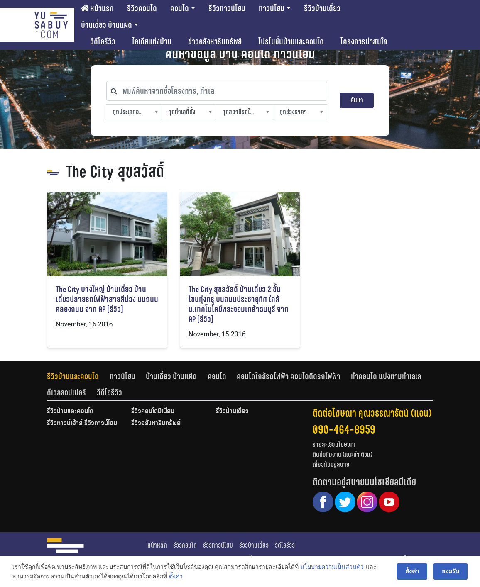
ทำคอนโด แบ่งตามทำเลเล (386, 376)
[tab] (78, 376)
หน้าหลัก (157, 545)
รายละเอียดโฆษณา (334, 444)
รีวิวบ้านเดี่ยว (322, 8)
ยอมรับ (450, 571)
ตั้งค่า (175, 576)
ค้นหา (356, 100)
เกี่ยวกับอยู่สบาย (331, 464)
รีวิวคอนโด (142, 8)
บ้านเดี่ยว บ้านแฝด (106, 25)
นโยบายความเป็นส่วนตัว (332, 566)
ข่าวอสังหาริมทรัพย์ (215, 41)
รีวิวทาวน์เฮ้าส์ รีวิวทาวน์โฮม (82, 423)
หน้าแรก (97, 8)
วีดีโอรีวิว (102, 41)
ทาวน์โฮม (271, 8)
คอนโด (179, 8)
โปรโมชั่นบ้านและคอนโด (291, 41)
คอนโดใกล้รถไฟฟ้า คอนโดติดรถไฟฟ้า (288, 376)
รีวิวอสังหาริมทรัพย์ (156, 423)
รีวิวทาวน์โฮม (226, 8)
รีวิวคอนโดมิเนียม (152, 411)
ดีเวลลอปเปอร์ (66, 392)
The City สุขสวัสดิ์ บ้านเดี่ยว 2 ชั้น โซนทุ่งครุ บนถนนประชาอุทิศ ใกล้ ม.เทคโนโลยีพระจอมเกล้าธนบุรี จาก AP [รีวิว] (239, 304)
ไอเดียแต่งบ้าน (151, 41)
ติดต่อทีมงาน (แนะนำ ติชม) (342, 454)
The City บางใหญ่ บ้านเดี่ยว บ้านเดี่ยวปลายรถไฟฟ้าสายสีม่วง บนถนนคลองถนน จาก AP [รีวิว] (107, 299)
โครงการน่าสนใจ (363, 41)
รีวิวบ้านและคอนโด (73, 376)
